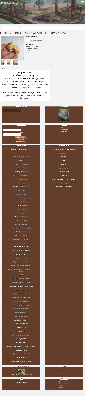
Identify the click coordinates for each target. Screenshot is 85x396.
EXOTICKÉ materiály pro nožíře (21, 250)
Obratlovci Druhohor (21, 194)
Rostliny (21, 213)
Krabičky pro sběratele (21, 320)
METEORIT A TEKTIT (21, 324)
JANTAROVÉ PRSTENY (21, 312)
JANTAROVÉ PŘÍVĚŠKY (21, 309)
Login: (21, 128)
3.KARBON (63, 160)
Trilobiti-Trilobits (21, 183)
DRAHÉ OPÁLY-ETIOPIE (21, 247)
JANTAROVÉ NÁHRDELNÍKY (21, 297)
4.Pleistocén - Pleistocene (21, 217)
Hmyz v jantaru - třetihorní (21, 262)
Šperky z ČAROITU (21, 350)
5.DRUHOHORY (63, 168)
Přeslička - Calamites (21, 168)
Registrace (21, 139)
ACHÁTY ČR (21, 331)
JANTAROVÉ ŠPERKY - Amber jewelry (21, 286)
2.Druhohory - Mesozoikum (21, 187)
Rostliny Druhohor (21, 202)
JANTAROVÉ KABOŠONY (21, 290)
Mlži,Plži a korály (21, 209)
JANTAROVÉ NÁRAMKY (21, 301)
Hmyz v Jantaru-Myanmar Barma (21, 265)
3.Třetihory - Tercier (21, 205)
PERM (21, 160)
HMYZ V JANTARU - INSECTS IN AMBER (63, 179)
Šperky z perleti (21, 357)
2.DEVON (64, 157)
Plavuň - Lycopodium (21, 164)
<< (56, 370)
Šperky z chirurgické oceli (21, 354)
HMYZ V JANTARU (21, 258)
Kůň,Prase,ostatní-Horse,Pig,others (21, 228)
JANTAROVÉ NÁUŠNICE (21, 305)
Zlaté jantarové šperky (21, 316)
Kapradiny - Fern (21, 153)
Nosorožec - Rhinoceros (21, 235)
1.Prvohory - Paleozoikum (21, 172)
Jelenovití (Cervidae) (21, 224)
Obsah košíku (63, 131)
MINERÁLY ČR (17, 28)
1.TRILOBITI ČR (63, 153)
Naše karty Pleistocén (63, 183)
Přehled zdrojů (21, 382)
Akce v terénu (64, 175)
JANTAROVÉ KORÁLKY (21, 293)
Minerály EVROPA (21, 339)
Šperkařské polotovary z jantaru (21, 282)
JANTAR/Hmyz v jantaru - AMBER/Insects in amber (21, 270)
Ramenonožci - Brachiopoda (21, 198)
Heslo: (21, 132)
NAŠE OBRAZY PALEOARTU (64, 187)
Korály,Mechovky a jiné (21, 175)
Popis (3, 69)
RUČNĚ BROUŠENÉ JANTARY (21, 278)
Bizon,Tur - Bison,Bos (21, 220)
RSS (48, 392)
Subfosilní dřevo (21, 243)
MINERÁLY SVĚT (21, 342)
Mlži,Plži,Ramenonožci (21, 179)
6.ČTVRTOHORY (64, 172)
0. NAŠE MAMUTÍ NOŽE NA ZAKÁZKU (63, 149)
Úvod (3, 28)
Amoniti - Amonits (21, 190)
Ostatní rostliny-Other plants (21, 157)
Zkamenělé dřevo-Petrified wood (21, 361)
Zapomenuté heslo (21, 141)
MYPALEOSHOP (10, 2)
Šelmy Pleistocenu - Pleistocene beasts (21, 239)
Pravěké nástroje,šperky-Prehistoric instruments (21, 346)
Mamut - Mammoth (21, 232)
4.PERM (63, 164)
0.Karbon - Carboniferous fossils (21, 149)
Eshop (8, 28)
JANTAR (21, 275)
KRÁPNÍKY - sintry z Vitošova (21, 335)
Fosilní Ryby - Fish (21, 254)
